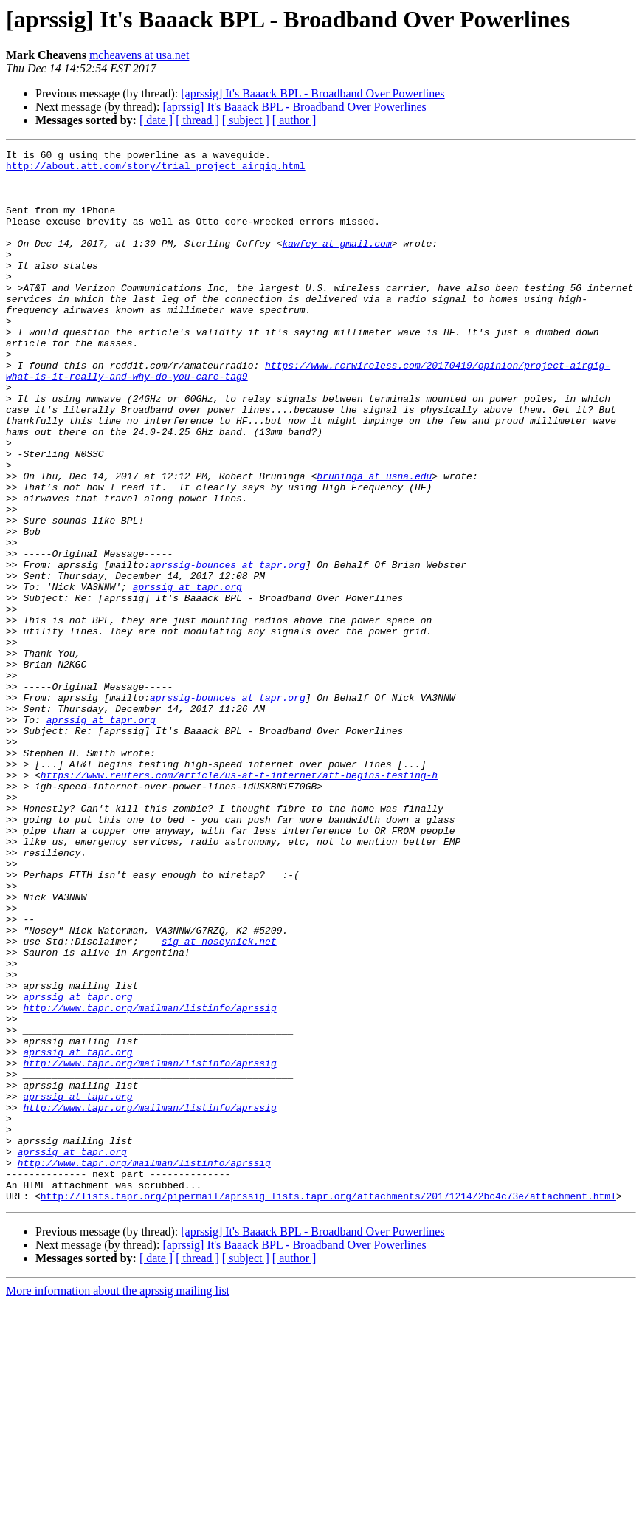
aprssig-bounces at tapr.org (228, 648)
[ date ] (156, 120)
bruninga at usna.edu (374, 542)
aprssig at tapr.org (187, 675)
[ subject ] (245, 120)
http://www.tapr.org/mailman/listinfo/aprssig (149, 1180)
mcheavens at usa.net (139, 55)
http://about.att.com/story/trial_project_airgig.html (156, 170)
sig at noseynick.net (219, 1100)
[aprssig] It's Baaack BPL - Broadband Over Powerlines (312, 93)
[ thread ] (197, 120)
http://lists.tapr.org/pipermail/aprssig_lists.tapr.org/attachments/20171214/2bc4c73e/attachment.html (328, 1406)
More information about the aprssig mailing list (117, 1501)
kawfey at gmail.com (336, 263)
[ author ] (294, 120)
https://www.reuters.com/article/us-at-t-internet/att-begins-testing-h (239, 901)
